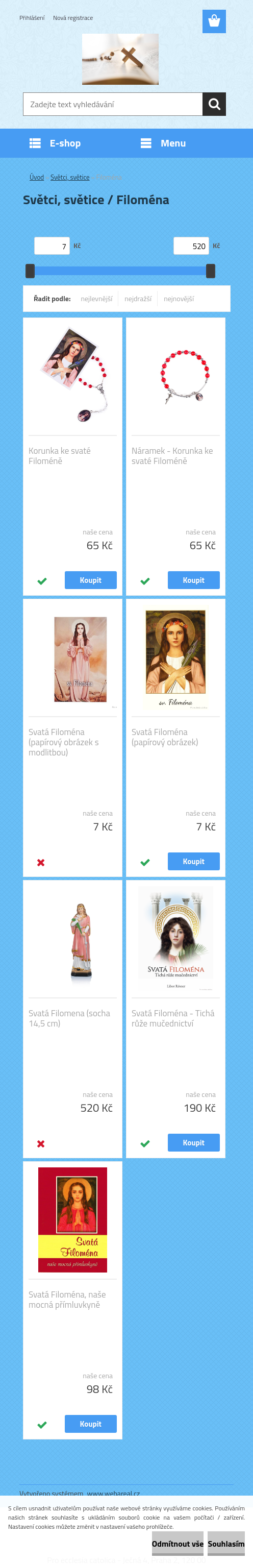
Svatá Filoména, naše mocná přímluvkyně (67, 1299)
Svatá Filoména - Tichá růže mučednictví (173, 1018)
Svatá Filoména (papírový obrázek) (165, 737)
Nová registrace (73, 17)
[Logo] (120, 59)
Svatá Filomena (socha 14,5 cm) (69, 1018)
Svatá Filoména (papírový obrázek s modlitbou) (64, 742)
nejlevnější (97, 298)
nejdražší (137, 298)
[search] (214, 104)
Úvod (37, 177)
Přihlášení (31, 17)
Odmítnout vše (178, 1543)
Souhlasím (226, 1543)
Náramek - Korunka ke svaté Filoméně (172, 456)
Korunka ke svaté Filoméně (60, 456)
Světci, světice (70, 177)
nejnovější (179, 298)
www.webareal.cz (113, 1493)
